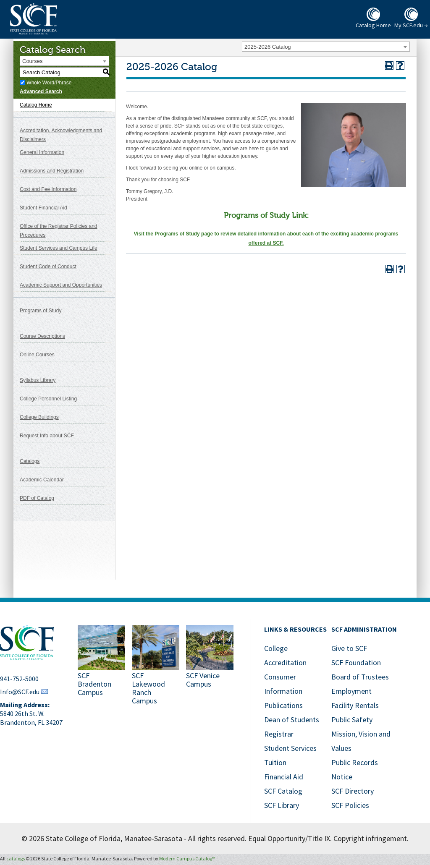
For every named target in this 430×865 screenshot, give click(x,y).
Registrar (279, 734)
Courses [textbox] (32, 61)
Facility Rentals (355, 705)
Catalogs (29, 461)
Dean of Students (291, 719)
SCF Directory (352, 791)
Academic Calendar (42, 480)
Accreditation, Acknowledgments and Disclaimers (61, 135)
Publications (283, 705)
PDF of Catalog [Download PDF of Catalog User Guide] (37, 498)
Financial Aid (283, 776)
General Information (42, 152)
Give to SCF (349, 648)
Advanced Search (41, 91)
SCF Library (281, 805)
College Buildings (39, 417)
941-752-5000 (19, 678)
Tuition (275, 762)
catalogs (15, 858)
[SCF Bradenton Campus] (101, 666)
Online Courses (37, 355)
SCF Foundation (356, 662)
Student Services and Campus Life (58, 248)
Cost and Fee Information (48, 189)
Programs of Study (40, 311)
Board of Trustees (360, 677)
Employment (351, 691)
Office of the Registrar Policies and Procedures (58, 230)
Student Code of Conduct (48, 266)
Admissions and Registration (52, 171)
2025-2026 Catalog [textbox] (267, 47)
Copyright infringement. (371, 838)
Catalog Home (36, 105)
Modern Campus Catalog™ (187, 858)
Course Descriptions (42, 336)
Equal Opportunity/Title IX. (290, 838)
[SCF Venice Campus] (209, 666)
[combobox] (326, 47)
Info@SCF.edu (19, 691)
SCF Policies (350, 805)
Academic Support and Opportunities (61, 285)
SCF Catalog (283, 791)
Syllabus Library (37, 380)
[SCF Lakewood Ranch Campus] (155, 666)
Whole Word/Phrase (48, 83)
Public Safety (351, 719)
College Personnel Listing (48, 399)
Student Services (290, 748)
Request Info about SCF (47, 436)
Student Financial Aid (43, 208)
